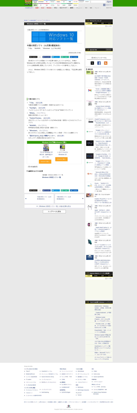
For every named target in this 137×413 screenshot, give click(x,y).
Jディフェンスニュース (83, 374)
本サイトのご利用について (30, 402)
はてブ (56, 57)
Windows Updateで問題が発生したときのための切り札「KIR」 (103, 336)
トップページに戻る (54, 211)
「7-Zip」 (31, 103)
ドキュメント (79, 8)
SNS (86, 8)
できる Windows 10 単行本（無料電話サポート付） (46, 154)
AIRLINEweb (81, 371)
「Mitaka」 (32, 113)
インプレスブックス (46, 389)
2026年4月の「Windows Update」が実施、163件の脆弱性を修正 (103, 307)
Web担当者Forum (30, 374)
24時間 (95, 23)
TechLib (79, 395)
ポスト (34, 57)
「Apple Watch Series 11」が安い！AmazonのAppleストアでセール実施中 (103, 229)
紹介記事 (39, 103)
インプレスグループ (93, 402)
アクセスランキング (95, 21)
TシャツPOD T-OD (67, 376)
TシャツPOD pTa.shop (99, 386)
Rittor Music (63, 369)
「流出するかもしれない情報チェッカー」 (42, 135)
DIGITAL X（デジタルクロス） (49, 382)
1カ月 (109, 23)
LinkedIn (75, 57)
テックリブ (78, 392)
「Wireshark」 (33, 130)
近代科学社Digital (66, 392)
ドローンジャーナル (31, 382)
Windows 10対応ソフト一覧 (51, 177)
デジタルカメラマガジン (32, 390)
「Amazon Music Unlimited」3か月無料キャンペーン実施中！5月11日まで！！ (103, 108)
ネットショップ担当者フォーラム (50, 374)
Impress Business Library (48, 376)
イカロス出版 (79, 369)
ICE (93, 369)
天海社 (95, 371)
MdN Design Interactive (83, 390)
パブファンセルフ (98, 381)
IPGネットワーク (96, 384)
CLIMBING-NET (66, 387)
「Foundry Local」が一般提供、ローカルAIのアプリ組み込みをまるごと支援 (103, 325)
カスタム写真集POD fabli (100, 389)
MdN (77, 385)
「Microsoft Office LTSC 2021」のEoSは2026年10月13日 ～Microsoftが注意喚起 (103, 174)
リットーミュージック (67, 371)
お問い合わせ (42, 402)
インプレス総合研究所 (31, 376)
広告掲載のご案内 (52, 402)
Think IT (28, 371)
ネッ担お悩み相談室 (31, 385)
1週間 (102, 23)
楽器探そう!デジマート (67, 374)
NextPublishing (45, 392)
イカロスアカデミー (82, 382)
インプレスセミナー (46, 379)
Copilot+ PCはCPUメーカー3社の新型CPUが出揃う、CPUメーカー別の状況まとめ (103, 200)
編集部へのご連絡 (62, 402)
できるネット (29, 392)
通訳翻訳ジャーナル (82, 376)
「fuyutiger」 (33, 108)
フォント (97, 8)
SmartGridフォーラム (47, 371)
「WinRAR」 (32, 125)
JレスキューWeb (82, 379)
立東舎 (63, 379)
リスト (39, 57)
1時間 (88, 23)
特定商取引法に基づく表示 (106, 402)
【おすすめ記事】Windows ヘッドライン (101, 302)
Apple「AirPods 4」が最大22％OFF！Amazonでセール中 (103, 212)
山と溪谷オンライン (67, 384)
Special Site (93, 50)
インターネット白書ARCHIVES (33, 395)
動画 (91, 8)
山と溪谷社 (62, 382)
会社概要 (84, 402)
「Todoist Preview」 (35, 118)
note (66, 57)
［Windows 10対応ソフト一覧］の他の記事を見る (54, 206)
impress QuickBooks (99, 376)
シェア (47, 57)
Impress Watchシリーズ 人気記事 (99, 273)
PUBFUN (94, 379)
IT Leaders (28, 379)
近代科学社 (62, 390)
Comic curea (97, 374)
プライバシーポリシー (74, 402)
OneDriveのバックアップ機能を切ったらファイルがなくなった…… (103, 347)
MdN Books (80, 387)
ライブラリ (41, 113)
